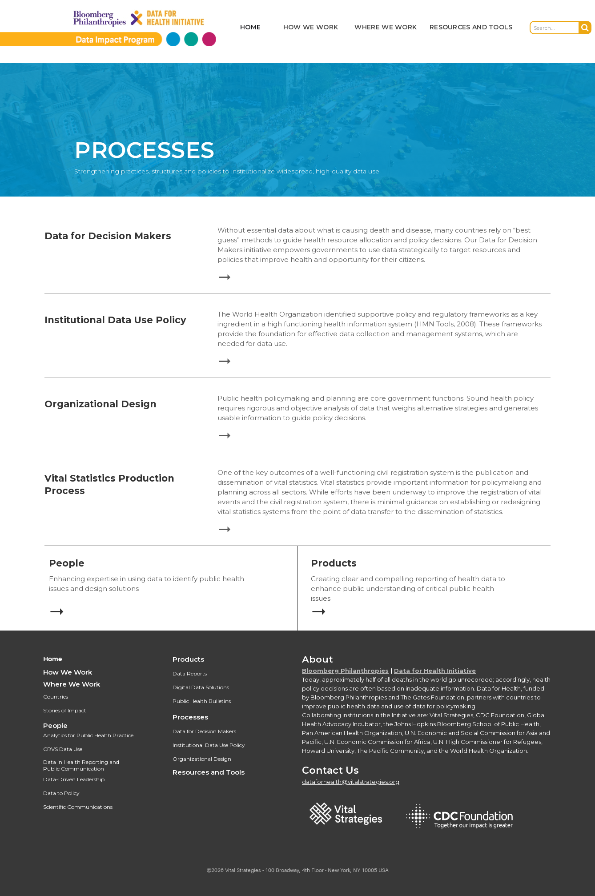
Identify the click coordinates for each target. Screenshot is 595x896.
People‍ (55, 725)
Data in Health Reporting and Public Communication (81, 765)
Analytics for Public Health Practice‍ (88, 735)
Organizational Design (202, 758)
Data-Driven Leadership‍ (74, 779)
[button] (311, 27)
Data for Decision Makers (204, 731)
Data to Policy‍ (61, 793)
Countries (55, 696)
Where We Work (71, 684)
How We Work (67, 672)
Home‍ (52, 659)
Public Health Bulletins (202, 701)
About (317, 659)
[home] (122, 27)
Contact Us (330, 770)
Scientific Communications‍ (78, 807)
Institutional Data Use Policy (209, 745)
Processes (190, 717)
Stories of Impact (64, 710)
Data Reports (190, 673)
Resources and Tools (209, 772)
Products (188, 659)
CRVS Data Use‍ (62, 749)
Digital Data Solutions (201, 687)
